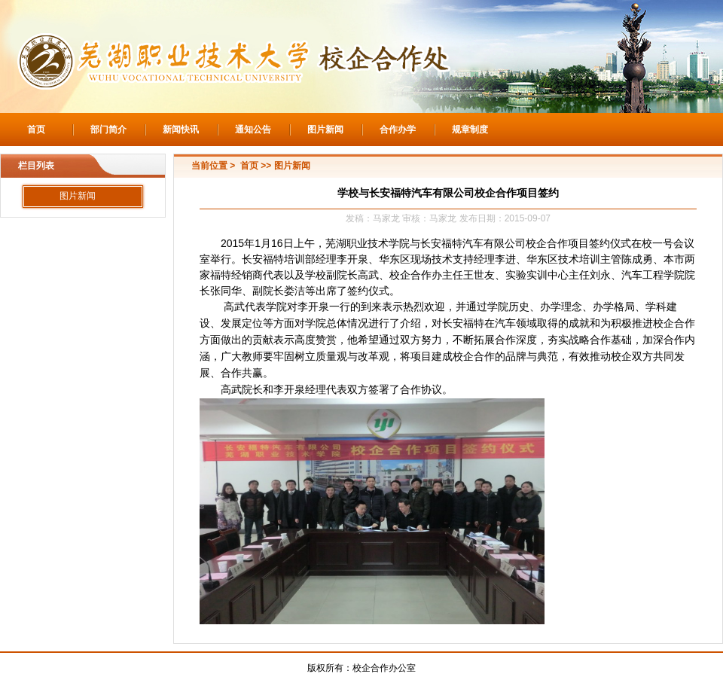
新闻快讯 (181, 129)
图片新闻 (325, 129)
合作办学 (398, 129)
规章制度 (470, 129)
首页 (36, 129)
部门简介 (108, 129)
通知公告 (253, 129)
